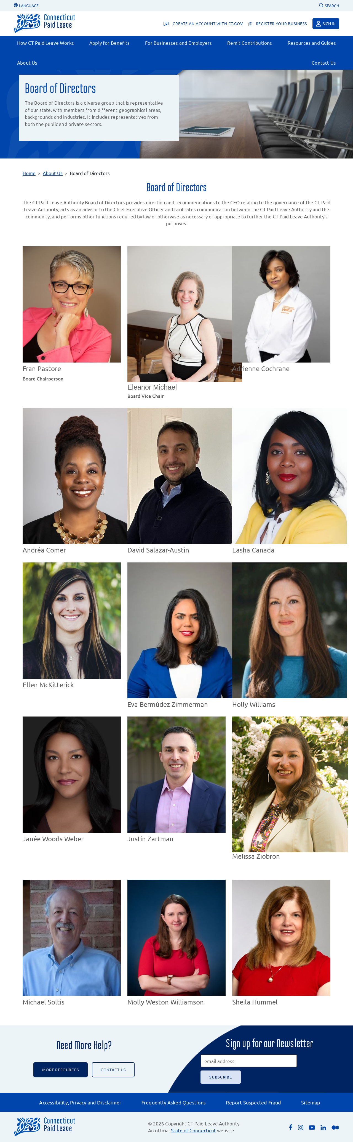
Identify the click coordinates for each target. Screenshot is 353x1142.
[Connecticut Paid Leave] (44, 23)
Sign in (326, 24)
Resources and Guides (312, 43)
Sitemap (310, 1102)
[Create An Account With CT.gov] (203, 24)
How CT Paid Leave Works (45, 43)
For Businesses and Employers (178, 43)
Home (29, 173)
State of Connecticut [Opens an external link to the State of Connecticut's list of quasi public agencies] (193, 1130)
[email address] (248, 1060)
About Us (27, 62)
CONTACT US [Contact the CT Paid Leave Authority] (113, 1069)
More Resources (60, 1069)
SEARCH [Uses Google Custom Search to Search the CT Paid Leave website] (329, 5)
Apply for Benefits (109, 43)
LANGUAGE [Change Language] (26, 5)
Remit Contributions (249, 43)
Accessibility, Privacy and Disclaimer (80, 1102)
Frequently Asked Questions (173, 1102)
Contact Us (324, 62)
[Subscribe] (220, 1077)
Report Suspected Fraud (253, 1102)
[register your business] (277, 24)
